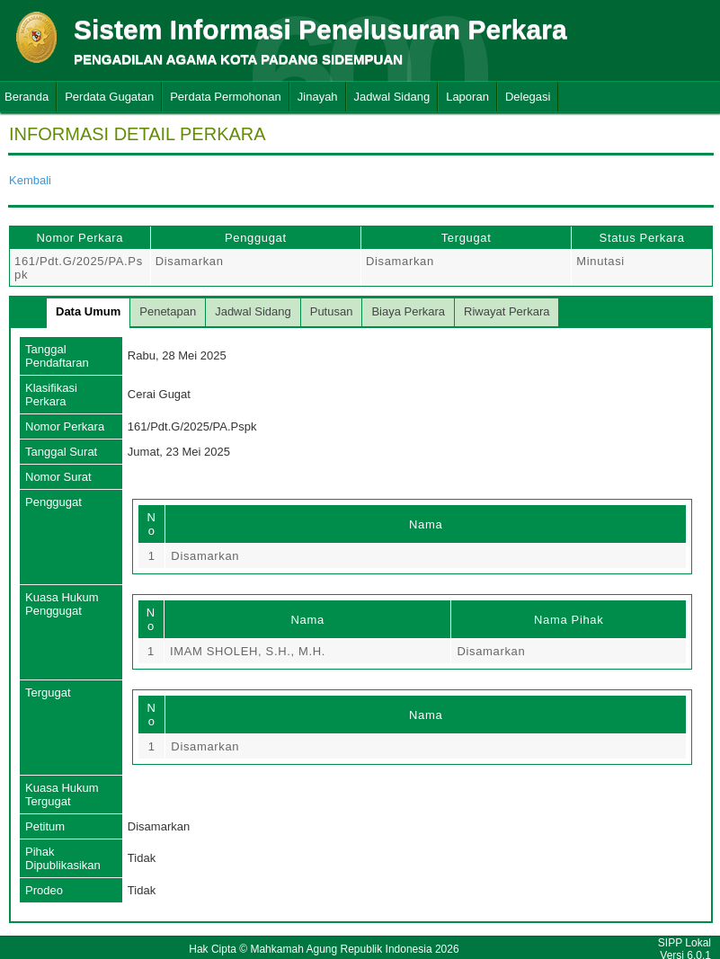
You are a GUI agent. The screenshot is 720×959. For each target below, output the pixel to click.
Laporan (467, 96)
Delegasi (528, 96)
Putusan (331, 311)
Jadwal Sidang (392, 96)
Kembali (30, 180)
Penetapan (167, 311)
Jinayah (318, 96)
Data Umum (88, 311)
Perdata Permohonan (225, 96)
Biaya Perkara (408, 311)
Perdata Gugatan (109, 96)
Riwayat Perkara (506, 311)
